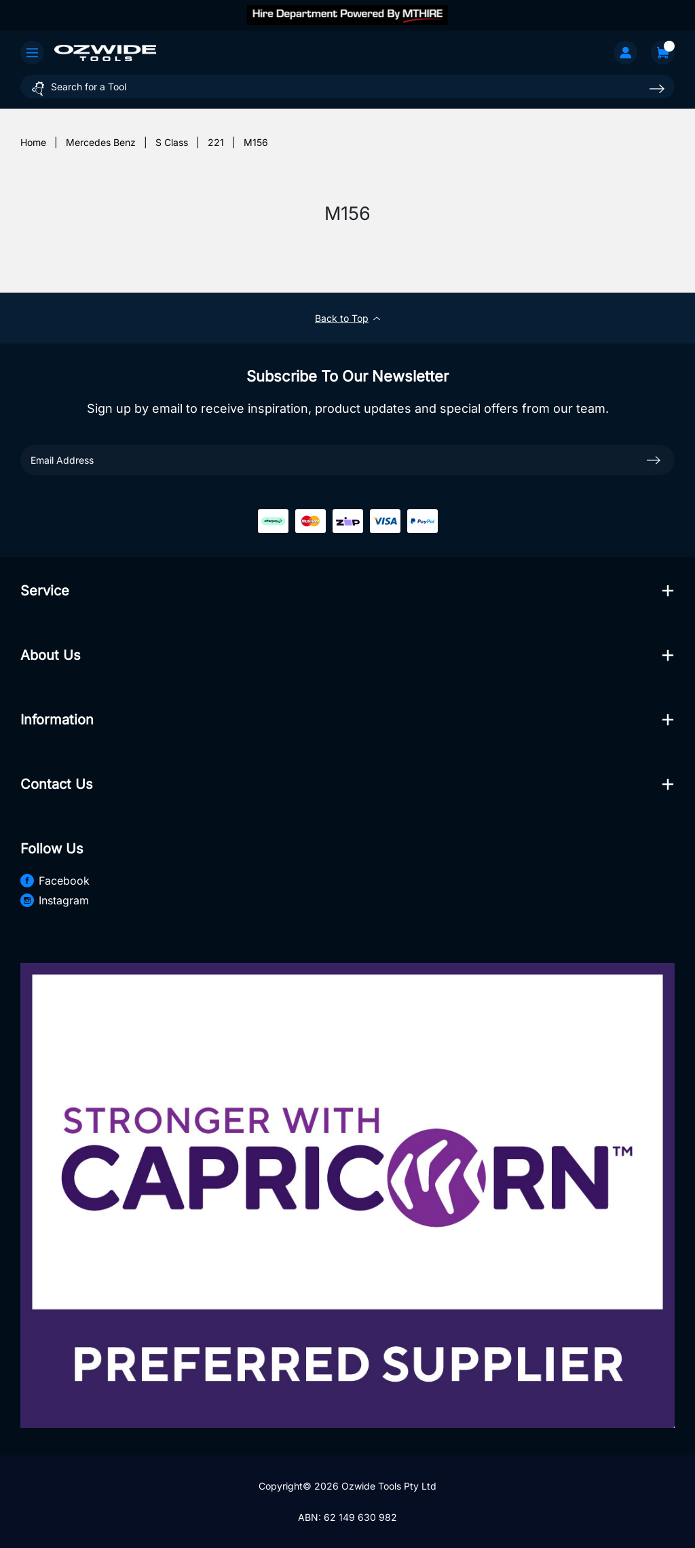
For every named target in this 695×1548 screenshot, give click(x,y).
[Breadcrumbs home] (33, 142)
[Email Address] (347, 460)
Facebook (55, 880)
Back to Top (347, 318)
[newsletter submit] (653, 460)
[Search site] (657, 88)
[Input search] (347, 86)
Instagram (54, 900)
